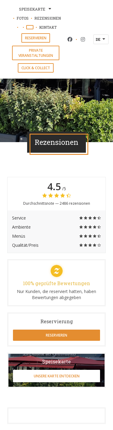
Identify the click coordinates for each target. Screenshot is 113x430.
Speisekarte (35, 9)
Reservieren (35, 38)
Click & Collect (35, 67)
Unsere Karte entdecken (57, 376)
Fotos (23, 18)
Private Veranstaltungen (35, 53)
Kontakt (48, 27)
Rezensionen (47, 18)
